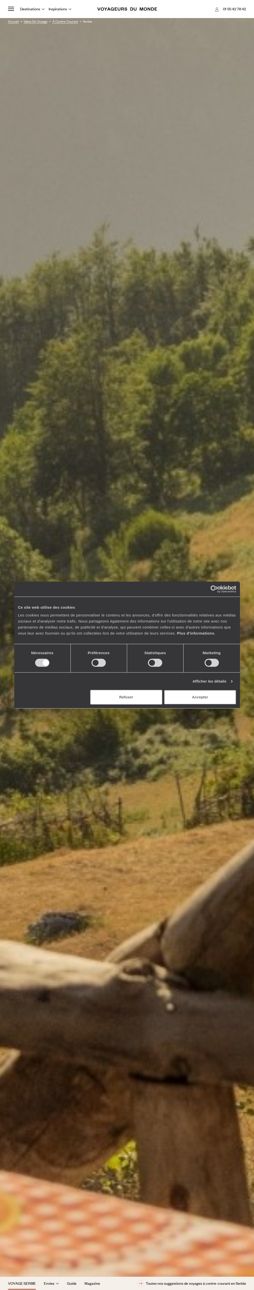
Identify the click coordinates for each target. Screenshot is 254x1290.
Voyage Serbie (22, 1283)
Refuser (126, 697)
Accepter (200, 697)
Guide (71, 1283)
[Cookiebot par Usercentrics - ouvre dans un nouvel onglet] (214, 589)
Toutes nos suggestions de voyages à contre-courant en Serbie (191, 1283)
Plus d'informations (195, 633)
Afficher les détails (209, 681)
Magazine (92, 1283)
